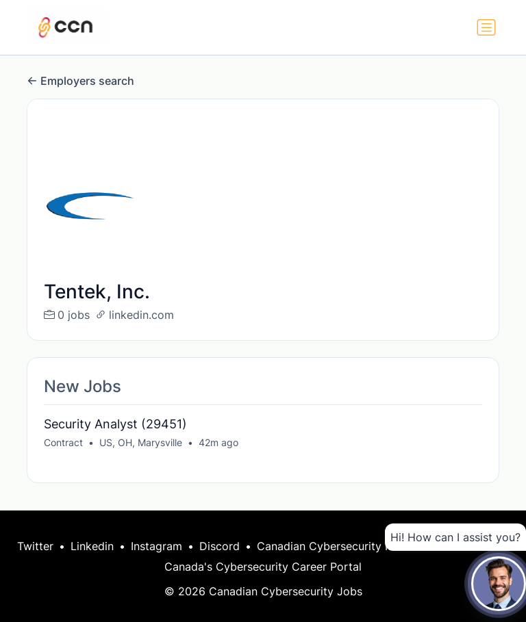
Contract (63, 442)
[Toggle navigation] (486, 27)
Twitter (35, 546)
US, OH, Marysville (140, 442)
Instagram (156, 546)
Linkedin (92, 546)
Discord (219, 546)
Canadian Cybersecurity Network (343, 546)
